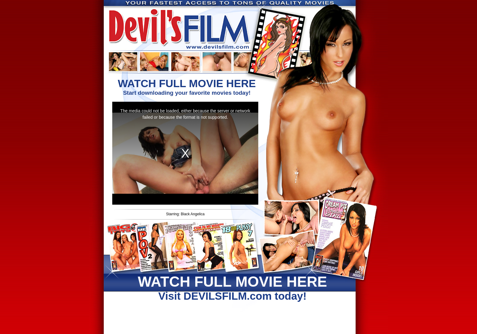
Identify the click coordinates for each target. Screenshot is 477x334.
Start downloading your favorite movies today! (186, 86)
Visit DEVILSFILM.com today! (232, 287)
